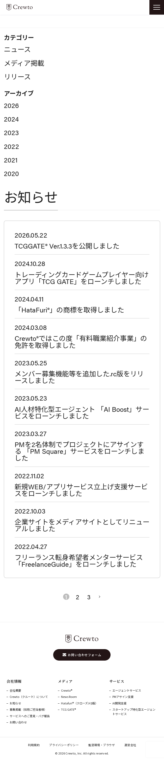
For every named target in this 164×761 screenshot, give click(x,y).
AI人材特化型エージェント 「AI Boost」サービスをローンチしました (82, 412)
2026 (11, 105)
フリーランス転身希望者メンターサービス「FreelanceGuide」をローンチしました (79, 560)
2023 (11, 132)
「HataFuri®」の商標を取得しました (69, 310)
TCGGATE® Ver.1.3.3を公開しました (67, 246)
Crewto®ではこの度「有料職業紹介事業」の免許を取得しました (81, 341)
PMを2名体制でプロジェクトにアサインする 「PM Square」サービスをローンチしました (79, 451)
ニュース (17, 49)
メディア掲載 (24, 63)
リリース (17, 76)
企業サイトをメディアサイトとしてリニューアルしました (82, 525)
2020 (11, 173)
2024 (11, 119)
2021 (10, 160)
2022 (11, 146)
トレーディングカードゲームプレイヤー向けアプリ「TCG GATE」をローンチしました (82, 277)
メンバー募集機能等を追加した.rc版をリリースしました (79, 377)
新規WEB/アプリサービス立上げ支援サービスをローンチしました (81, 489)
